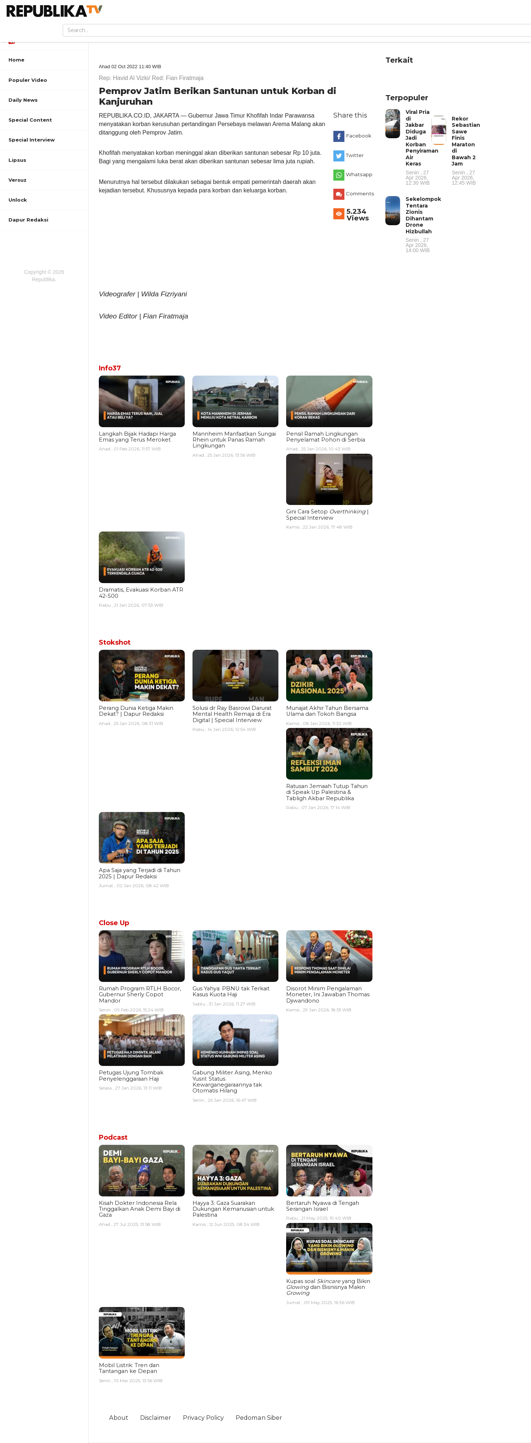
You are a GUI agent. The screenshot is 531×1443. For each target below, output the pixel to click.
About (118, 1417)
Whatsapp (359, 174)
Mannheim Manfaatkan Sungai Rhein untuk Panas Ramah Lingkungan (234, 440)
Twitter (355, 155)
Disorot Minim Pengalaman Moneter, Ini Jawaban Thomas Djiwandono (327, 994)
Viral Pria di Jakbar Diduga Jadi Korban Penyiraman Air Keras (422, 147)
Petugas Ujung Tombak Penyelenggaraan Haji (131, 1075)
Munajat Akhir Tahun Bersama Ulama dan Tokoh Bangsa (327, 711)
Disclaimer (155, 1417)
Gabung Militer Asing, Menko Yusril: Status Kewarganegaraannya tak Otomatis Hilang (232, 1081)
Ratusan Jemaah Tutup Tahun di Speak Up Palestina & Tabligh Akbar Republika (327, 792)
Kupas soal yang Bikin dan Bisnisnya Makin (328, 1287)
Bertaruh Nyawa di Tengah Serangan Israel (322, 1206)
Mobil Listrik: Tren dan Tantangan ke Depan (129, 1368)
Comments (360, 193)
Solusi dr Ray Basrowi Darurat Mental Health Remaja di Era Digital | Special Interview (232, 714)
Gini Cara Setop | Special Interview (327, 514)
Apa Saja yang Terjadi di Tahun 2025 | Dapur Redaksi (139, 873)
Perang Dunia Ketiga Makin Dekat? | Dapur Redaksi (136, 711)
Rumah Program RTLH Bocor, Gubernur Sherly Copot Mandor (140, 994)
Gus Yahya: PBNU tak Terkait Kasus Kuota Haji (231, 991)
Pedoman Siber (259, 1417)
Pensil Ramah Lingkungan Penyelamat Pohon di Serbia (325, 437)
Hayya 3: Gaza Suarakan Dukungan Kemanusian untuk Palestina (233, 1209)
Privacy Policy (203, 1417)
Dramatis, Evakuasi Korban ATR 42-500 (141, 592)
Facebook (358, 136)
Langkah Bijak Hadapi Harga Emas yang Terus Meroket (137, 437)
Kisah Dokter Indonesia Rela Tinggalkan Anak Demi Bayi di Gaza (139, 1209)
